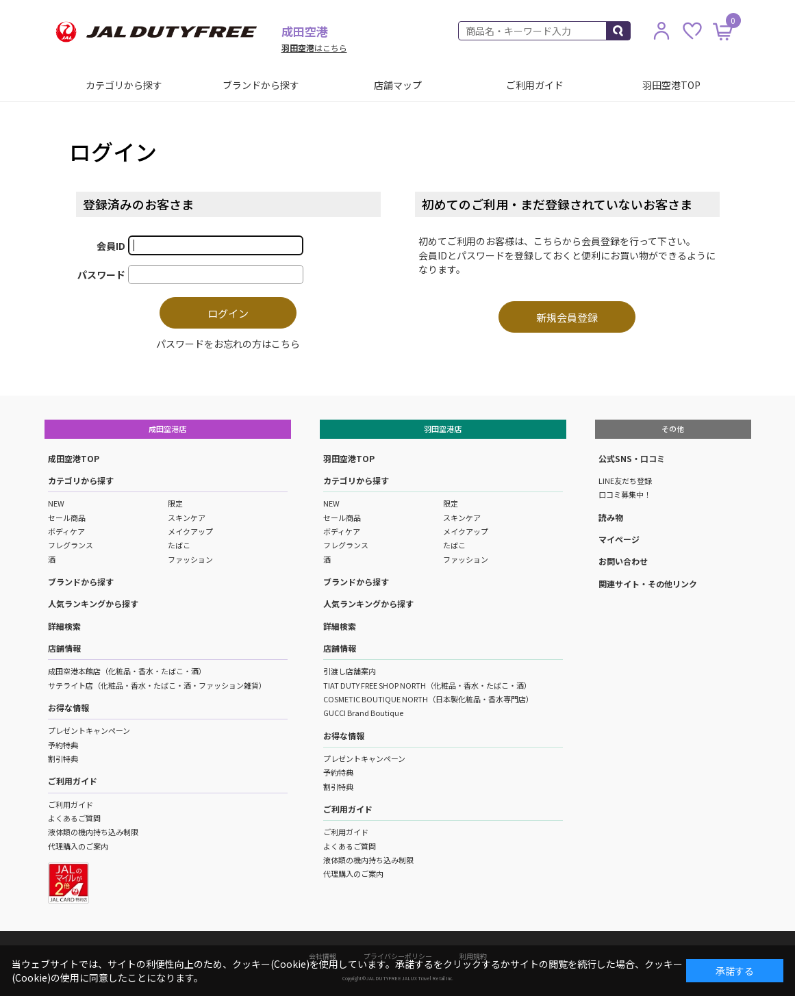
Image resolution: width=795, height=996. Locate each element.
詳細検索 (64, 626)
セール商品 (67, 517)
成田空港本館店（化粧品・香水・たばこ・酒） (127, 670)
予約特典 (63, 744)
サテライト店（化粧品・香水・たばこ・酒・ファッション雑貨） (157, 685)
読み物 (610, 517)
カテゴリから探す (124, 85)
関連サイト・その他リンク (647, 583)
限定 (175, 503)
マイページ (619, 539)
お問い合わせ (623, 561)
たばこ (179, 544)
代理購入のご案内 (78, 846)
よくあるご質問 (74, 818)
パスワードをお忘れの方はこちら (228, 343)
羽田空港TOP (671, 85)
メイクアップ (190, 531)
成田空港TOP (73, 458)
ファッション (190, 559)
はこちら (314, 47)
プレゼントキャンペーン (89, 730)
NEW (56, 503)
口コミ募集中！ (624, 494)
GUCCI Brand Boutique (363, 712)
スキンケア (186, 517)
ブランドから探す (261, 85)
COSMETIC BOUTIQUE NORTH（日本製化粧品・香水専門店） (428, 698)
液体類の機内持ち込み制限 (93, 831)
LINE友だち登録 (625, 480)
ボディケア (66, 531)
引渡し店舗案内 (349, 670)
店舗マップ (398, 85)
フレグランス (70, 544)
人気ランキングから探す (93, 603)
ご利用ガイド (535, 85)
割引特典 (63, 758)
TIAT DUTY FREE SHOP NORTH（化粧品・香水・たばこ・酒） (427, 685)
